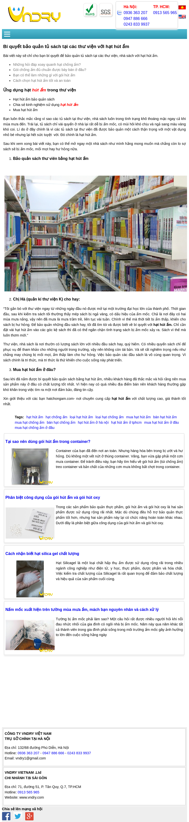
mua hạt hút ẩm (138, 417)
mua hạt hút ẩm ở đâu (161, 422)
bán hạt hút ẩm (165, 417)
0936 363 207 (135, 13)
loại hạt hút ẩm (81, 417)
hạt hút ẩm (70, 105)
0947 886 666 (135, 19)
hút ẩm (39, 89)
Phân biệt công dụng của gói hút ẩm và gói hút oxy (52, 497)
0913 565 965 (165, 13)
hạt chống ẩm (56, 417)
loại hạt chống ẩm (109, 417)
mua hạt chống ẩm (29, 422)
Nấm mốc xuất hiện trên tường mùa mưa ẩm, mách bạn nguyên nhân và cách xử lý (82, 609)
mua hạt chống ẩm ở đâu (34, 428)
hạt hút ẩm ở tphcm (126, 422)
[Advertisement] (94, 692)
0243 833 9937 (137, 24)
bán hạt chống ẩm (61, 422)
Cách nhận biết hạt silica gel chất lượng (42, 554)
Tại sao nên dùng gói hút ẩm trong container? (47, 441)
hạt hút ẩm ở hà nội (93, 422)
